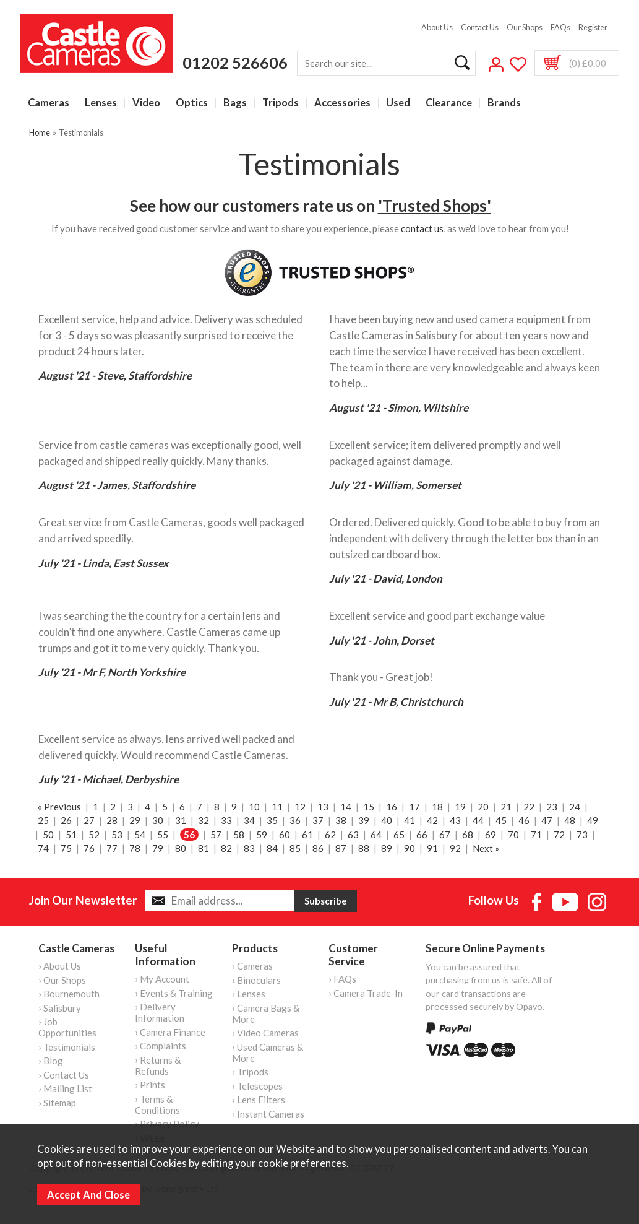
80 (180, 848)
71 (536, 834)
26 (66, 820)
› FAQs (342, 978)
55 (162, 834)
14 (345, 806)
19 (460, 806)
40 (386, 820)
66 (421, 834)
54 (139, 834)
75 (66, 848)
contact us (422, 228)
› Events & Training (174, 993)
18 (437, 806)
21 (506, 806)
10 (254, 806)
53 (116, 834)
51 (71, 834)
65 (399, 834)
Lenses (101, 103)
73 (582, 834)
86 (318, 848)
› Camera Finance (170, 1032)
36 (295, 820)
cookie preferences (302, 1163)
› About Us (59, 965)
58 (238, 834)
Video (146, 103)
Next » (486, 848)
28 (112, 820)
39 (363, 820)
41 (409, 820)
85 (295, 848)
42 (432, 820)
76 (89, 848)
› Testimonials (66, 1047)
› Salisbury (59, 1007)
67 (444, 834)
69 (490, 834)
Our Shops (525, 27)
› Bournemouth (69, 993)
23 (551, 806)
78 (134, 848)
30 (157, 820)
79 (157, 848)
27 (89, 820)
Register (592, 27)
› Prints (150, 1084)
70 (513, 834)
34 (249, 820)
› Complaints (160, 1045)
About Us (437, 27)
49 (592, 820)
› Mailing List (65, 1088)
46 (524, 820)
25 (43, 820)
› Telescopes (257, 1086)
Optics (192, 103)
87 (340, 848)
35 (272, 820)
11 (277, 806)
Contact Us (480, 27)
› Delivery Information (159, 1012)
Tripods (280, 103)
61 (307, 834)
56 (189, 834)
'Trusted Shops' (434, 205)
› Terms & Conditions (157, 1104)
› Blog (50, 1060)
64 (376, 834)
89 (386, 848)
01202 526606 (235, 62)
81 (203, 848)
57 (215, 834)
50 (48, 834)
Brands (504, 103)
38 (340, 820)
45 (501, 820)
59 (261, 834)
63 (353, 834)
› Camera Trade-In (365, 993)
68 (467, 834)
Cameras (48, 103)
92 (455, 848)
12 (300, 806)
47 (546, 820)
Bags (235, 103)
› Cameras (252, 965)
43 (455, 820)
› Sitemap (57, 1102)
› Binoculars (256, 980)
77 (112, 848)
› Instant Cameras (268, 1113)
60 (284, 834)
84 (272, 848)
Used (398, 103)
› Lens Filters (258, 1099)
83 (249, 848)
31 (180, 820)
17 (414, 806)
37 (318, 820)
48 (569, 820)
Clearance (449, 103)
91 (432, 848)
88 (363, 848)
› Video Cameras (265, 1032)
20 (483, 806)
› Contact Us (63, 1074)
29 (134, 820)
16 (391, 806)
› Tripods (250, 1071)
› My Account (162, 978)
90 (409, 848)
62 (330, 834)
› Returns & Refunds (158, 1065)
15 (368, 806)
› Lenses (248, 993)
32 (203, 820)
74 (43, 848)
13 (322, 806)
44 (478, 820)
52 (94, 834)
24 (574, 806)
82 (226, 848)
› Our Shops (62, 980)
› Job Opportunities (67, 1027)
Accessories (342, 103)
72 (559, 834)
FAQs (560, 27)
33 (226, 820)
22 (528, 806)
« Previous (59, 806)
